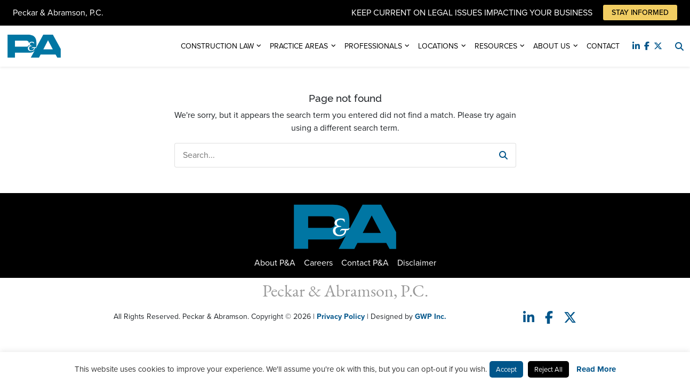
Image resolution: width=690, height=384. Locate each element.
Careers (318, 263)
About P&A (274, 263)
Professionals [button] (373, 46)
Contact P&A (365, 263)
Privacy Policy (341, 316)
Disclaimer (416, 263)
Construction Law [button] (217, 46)
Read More (596, 369)
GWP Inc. (430, 316)
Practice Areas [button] (299, 46)
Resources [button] (496, 46)
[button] (503, 155)
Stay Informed (640, 12)
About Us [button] (551, 46)
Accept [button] (506, 369)
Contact (603, 46)
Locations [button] (438, 46)
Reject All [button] (548, 369)
